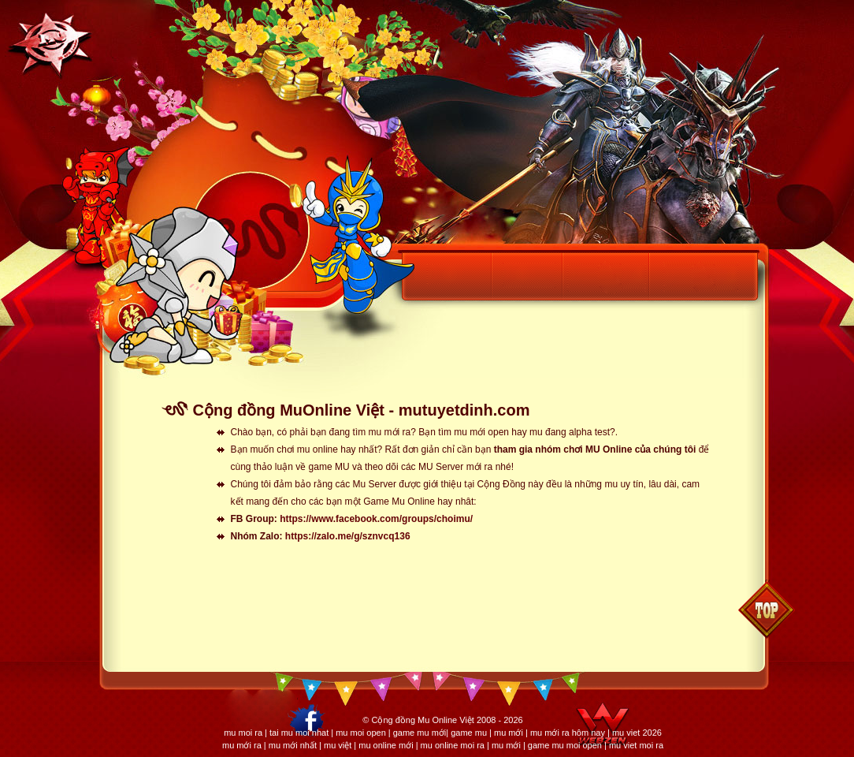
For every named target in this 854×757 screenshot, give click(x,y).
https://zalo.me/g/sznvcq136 (347, 536)
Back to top (766, 609)
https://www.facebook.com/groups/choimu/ (376, 518)
